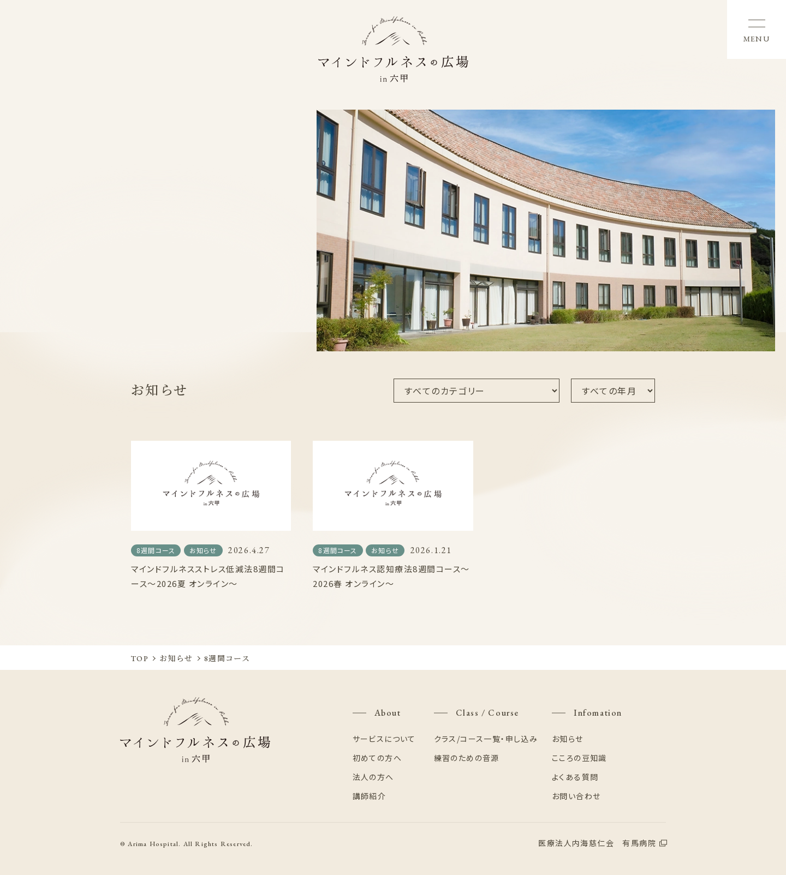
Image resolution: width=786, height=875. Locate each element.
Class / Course (487, 712)
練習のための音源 (466, 757)
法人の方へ (373, 776)
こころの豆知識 (579, 757)
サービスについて (384, 738)
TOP (139, 658)
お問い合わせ (576, 795)
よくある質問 (575, 776)
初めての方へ (377, 757)
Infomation (598, 712)
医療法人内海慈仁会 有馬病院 (597, 842)
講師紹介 (369, 795)
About (387, 712)
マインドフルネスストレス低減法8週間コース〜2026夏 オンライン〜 (208, 576)
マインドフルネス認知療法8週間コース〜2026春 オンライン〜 (391, 576)
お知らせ (203, 550)
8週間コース (155, 550)
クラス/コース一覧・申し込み (486, 738)
